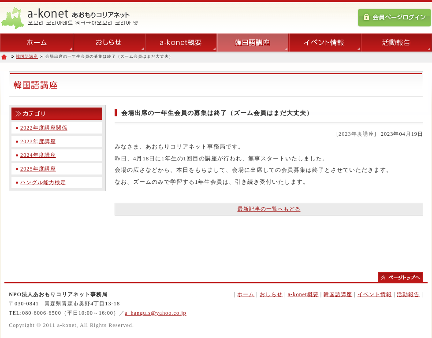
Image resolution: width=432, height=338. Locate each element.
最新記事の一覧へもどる (269, 209)
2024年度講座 (38, 155)
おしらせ (271, 294)
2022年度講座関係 (43, 128)
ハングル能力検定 (43, 182)
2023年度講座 (38, 141)
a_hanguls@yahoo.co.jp (155, 313)
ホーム (245, 294)
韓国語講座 (27, 56)
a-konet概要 (303, 294)
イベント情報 (375, 294)
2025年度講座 (38, 169)
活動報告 (408, 294)
